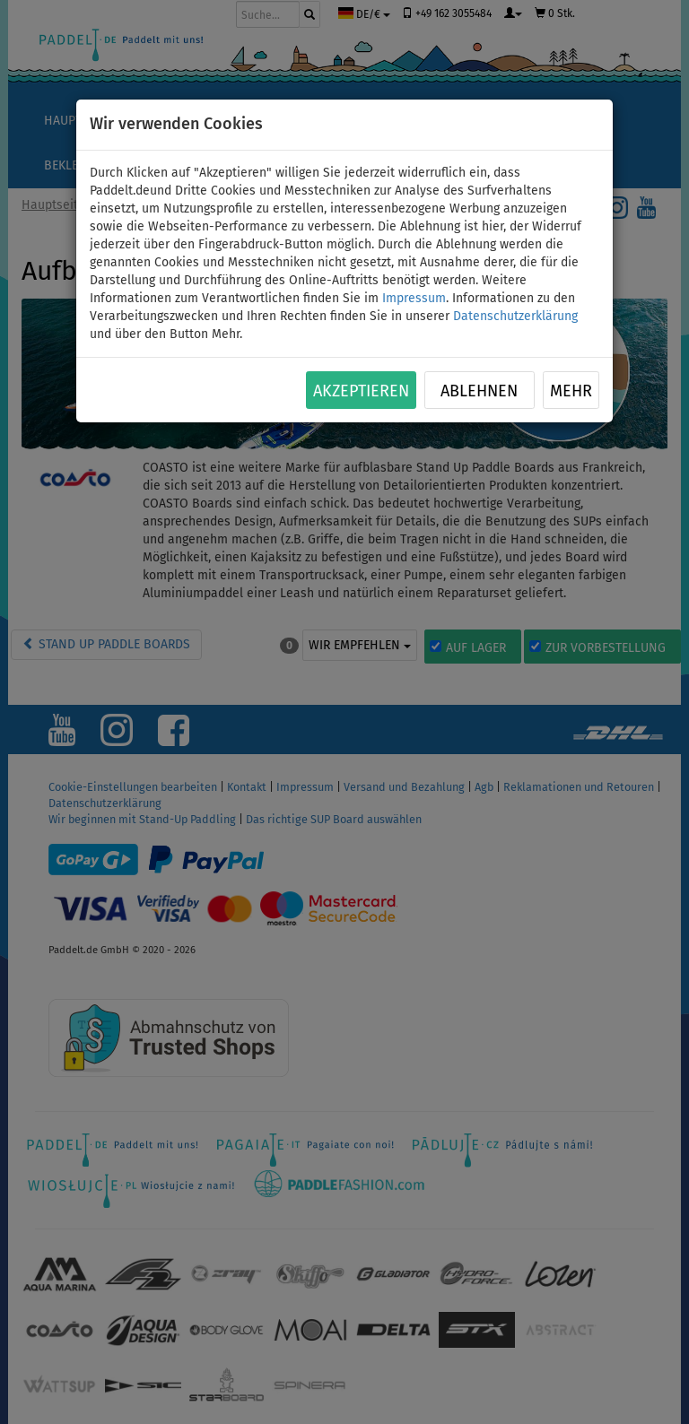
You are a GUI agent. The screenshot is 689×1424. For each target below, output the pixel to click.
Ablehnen (479, 391)
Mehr (571, 391)
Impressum (414, 298)
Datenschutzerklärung (515, 316)
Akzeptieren (361, 391)
